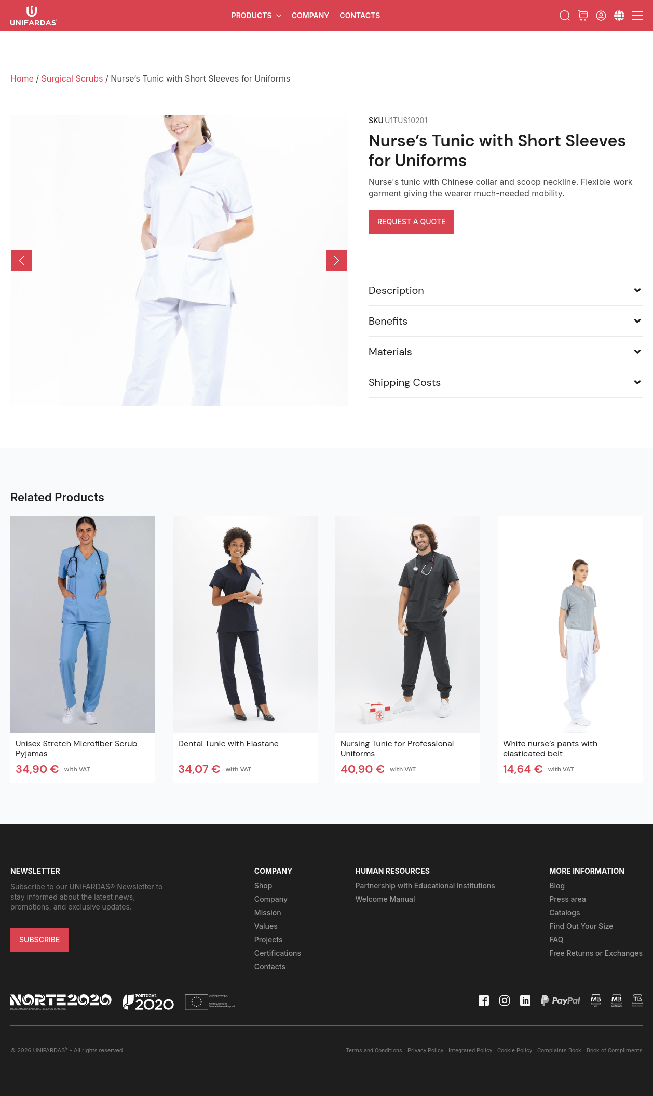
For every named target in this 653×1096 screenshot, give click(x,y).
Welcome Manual (385, 898)
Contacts (359, 15)
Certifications (277, 952)
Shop (263, 885)
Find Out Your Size (581, 925)
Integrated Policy (470, 1050)
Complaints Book (559, 1050)
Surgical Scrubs (72, 78)
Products (252, 15)
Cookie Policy (514, 1050)
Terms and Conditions (374, 1050)
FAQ (556, 939)
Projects (268, 939)
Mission (267, 912)
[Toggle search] (564, 15)
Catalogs (564, 912)
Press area (567, 898)
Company (311, 15)
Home (22, 78)
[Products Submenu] (279, 16)
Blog (557, 885)
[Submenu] (619, 15)
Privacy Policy (425, 1050)
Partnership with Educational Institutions (425, 885)
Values (266, 925)
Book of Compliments (615, 1050)
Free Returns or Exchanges (596, 952)
